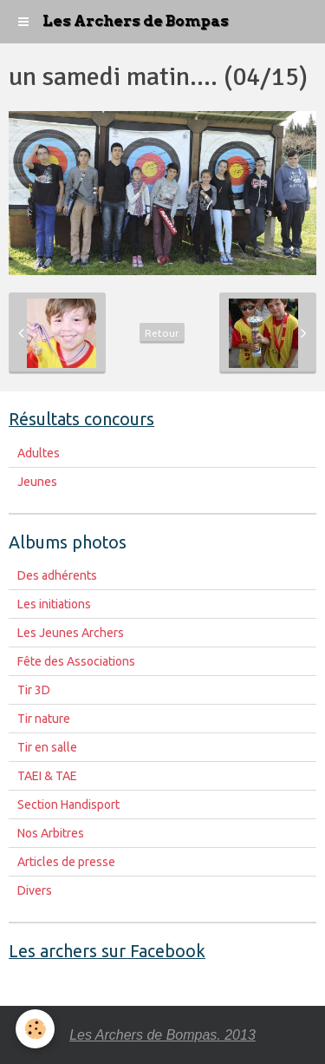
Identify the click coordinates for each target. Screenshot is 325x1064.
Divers (34, 890)
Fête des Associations (76, 661)
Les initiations (54, 604)
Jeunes (37, 482)
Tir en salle (47, 747)
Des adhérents (57, 575)
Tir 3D (33, 690)
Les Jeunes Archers (70, 633)
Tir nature (43, 719)
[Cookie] (35, 1028)
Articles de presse (66, 862)
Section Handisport (68, 804)
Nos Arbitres (50, 833)
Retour (162, 332)
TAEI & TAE (47, 776)
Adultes (38, 453)
